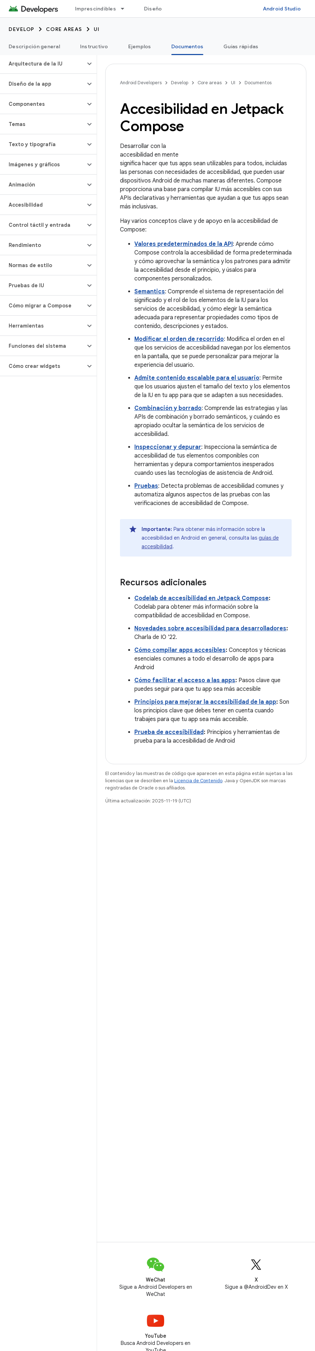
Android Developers (141, 83)
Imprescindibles (95, 8)
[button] (42, 63)
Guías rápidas (240, 46)
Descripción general (34, 46)
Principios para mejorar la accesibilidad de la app (205, 702)
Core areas (64, 29)
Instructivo (94, 46)
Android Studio (282, 8)
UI (97, 29)
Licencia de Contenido (198, 781)
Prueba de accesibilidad (169, 732)
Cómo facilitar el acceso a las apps (184, 680)
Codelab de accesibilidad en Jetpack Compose (201, 598)
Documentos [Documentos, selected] (187, 46)
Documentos (258, 83)
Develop (21, 29)
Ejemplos (139, 46)
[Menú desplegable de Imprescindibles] (125, 8)
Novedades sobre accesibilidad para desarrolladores (210, 628)
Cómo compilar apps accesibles (180, 650)
